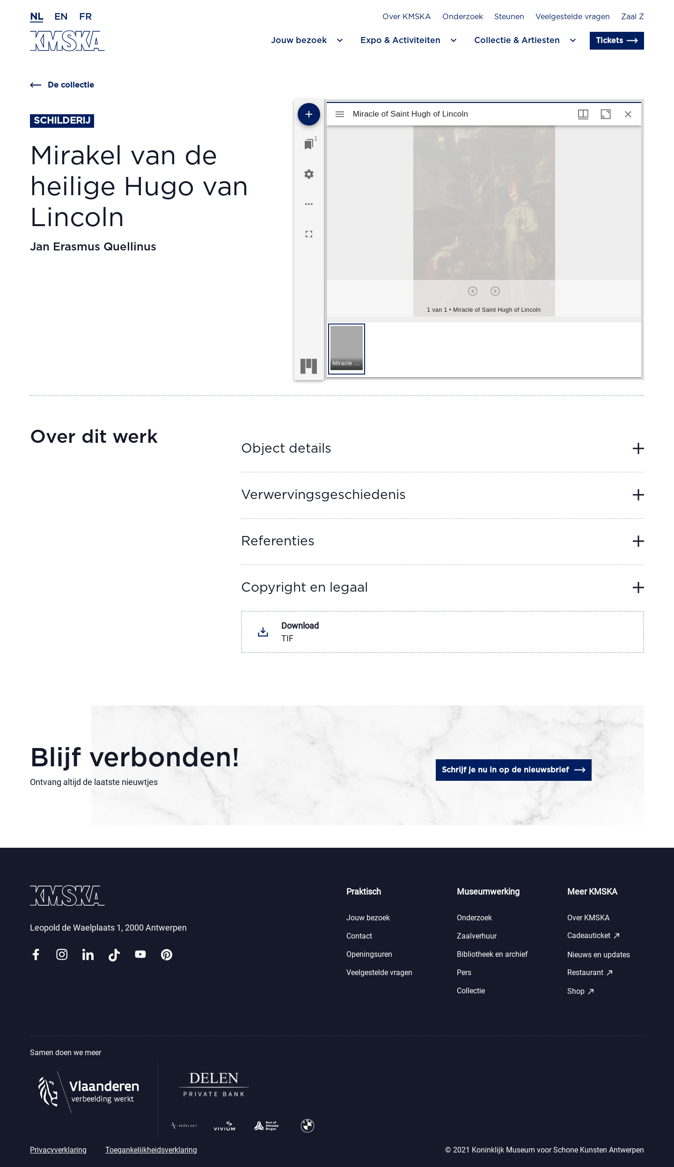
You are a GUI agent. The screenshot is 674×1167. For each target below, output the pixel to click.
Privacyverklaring (58, 1149)
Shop (581, 991)
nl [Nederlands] (36, 17)
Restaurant (590, 972)
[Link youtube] (140, 955)
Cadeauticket (594, 935)
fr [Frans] (85, 17)
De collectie (62, 85)
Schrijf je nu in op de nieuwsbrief (514, 770)
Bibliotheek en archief (492, 954)
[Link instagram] (61, 955)
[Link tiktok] (114, 955)
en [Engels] (61, 17)
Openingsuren (369, 954)
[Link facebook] (35, 955)
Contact (359, 936)
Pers (464, 972)
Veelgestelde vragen (572, 17)
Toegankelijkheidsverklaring (151, 1149)
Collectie (471, 990)
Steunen (509, 17)
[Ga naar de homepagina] (67, 40)
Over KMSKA (406, 17)
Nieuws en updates (598, 954)
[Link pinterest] (166, 955)
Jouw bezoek (368, 917)
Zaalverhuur (477, 936)
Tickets (617, 40)
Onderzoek (462, 17)
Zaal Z (632, 17)
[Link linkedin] (88, 955)
